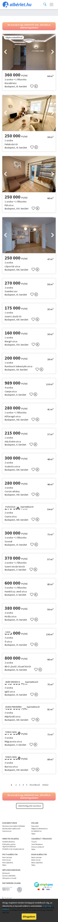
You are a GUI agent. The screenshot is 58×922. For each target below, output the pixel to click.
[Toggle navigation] (51, 4)
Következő (35, 784)
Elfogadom (29, 916)
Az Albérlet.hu (36, 831)
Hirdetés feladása (8, 842)
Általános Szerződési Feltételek (13, 826)
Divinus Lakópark (37, 847)
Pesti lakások (7, 857)
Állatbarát (6, 873)
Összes (34, 842)
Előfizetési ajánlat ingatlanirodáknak (9, 845)
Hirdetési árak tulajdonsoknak (13, 849)
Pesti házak (6, 860)
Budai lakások (36, 857)
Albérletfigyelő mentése (29, 805)
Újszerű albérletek (8, 876)
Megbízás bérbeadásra (39, 829)
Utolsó (45, 784)
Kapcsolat (35, 826)
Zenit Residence (37, 844)
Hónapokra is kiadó (9, 878)
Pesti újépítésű (7, 863)
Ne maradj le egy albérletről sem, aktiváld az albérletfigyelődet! (29, 26)
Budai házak (36, 860)
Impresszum (6, 831)
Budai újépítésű (37, 863)
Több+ (33, 834)
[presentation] (5, 52)
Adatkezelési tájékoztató (11, 829)
